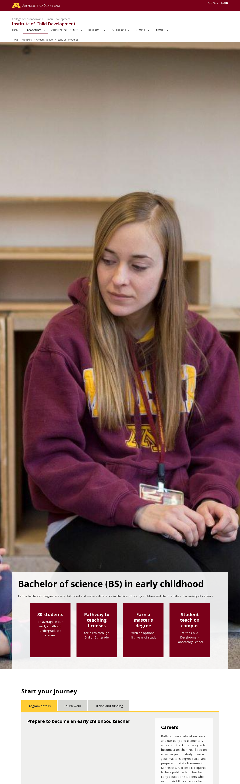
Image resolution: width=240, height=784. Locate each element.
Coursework (72, 707)
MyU (224, 3)
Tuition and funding (108, 707)
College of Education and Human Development (41, 20)
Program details (39, 707)
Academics (28, 40)
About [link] (160, 31)
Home (15, 40)
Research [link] (95, 31)
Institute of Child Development (44, 25)
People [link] (141, 31)
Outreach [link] (119, 31)
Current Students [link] (64, 31)
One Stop (213, 3)
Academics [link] (33, 31)
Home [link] (16, 31)
